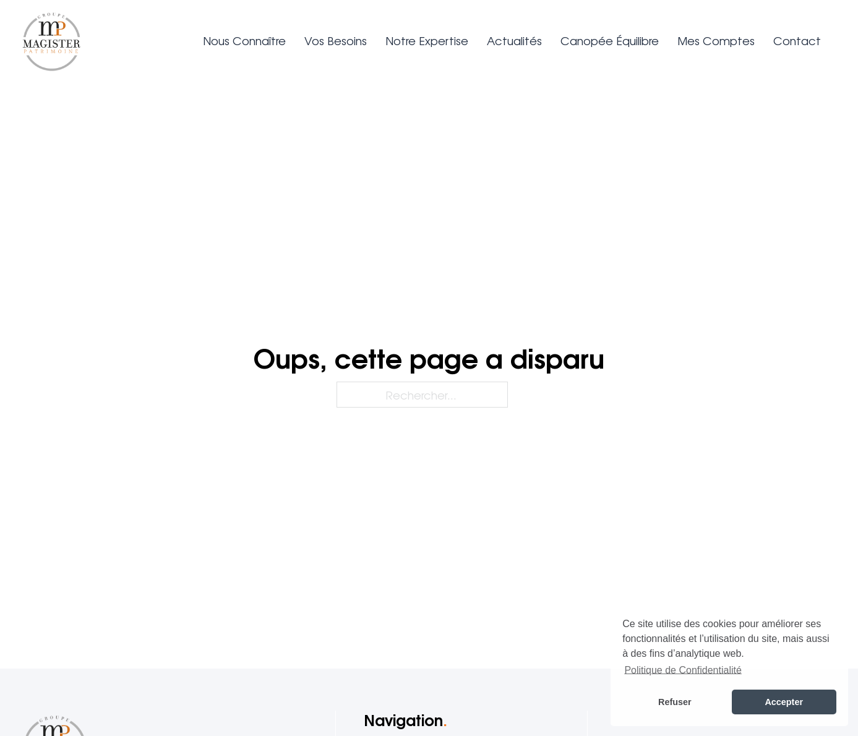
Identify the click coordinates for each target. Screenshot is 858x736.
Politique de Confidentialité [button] (682, 670)
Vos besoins (335, 40)
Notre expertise (426, 40)
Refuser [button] (675, 702)
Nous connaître (244, 40)
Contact (797, 40)
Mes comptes (716, 40)
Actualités (514, 40)
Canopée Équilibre (609, 40)
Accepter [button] (784, 702)
